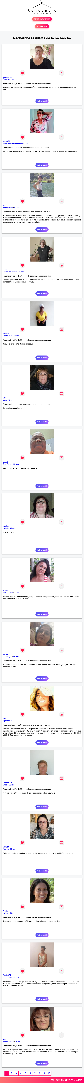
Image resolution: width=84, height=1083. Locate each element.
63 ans (14, 79)
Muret (5, 785)
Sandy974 (7, 975)
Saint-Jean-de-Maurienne (13, 143)
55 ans (17, 592)
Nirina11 (6, 590)
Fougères (6, 79)
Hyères (5, 913)
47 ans (12, 528)
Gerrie (5, 654)
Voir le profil (42, 101)
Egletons (6, 721)
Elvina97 (6, 334)
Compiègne (7, 656)
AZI (4, 1039)
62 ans (17, 207)
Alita (4, 205)
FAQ (52, 1080)
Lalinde (6, 528)
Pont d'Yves (7, 977)
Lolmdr (5, 462)
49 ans (16, 656)
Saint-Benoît (7, 336)
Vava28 (6, 847)
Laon (5, 400)
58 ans (16, 336)
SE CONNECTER (42, 26)
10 (49, 1073)
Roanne (6, 849)
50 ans (26, 143)
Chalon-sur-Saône (10, 272)
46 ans (12, 913)
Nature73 (6, 141)
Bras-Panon (7, 464)
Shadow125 (7, 783)
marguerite (7, 77)
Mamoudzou (8, 592)
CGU (58, 1080)
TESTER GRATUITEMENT (42, 19)
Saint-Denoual (8, 1041)
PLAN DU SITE (67, 1080)
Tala (4, 719)
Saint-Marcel (8, 207)
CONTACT (78, 1080)
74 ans (21, 272)
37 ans (13, 721)
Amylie (5, 911)
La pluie (6, 526)
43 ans (11, 400)
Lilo (4, 398)
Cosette (6, 269)
